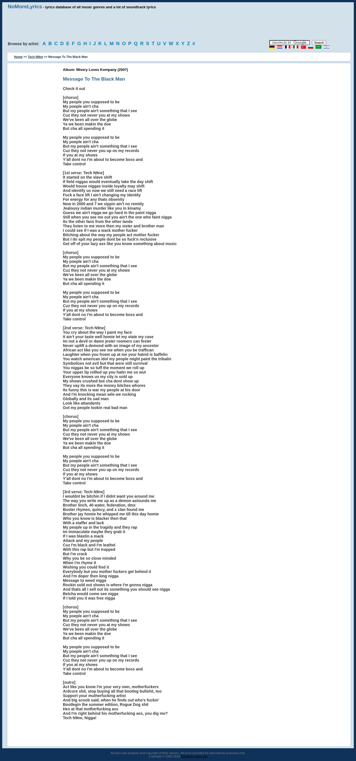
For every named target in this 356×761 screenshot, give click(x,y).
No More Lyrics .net (194, 756)
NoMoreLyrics (25, 6)
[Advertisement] (178, 24)
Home (18, 56)
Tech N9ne (35, 56)
